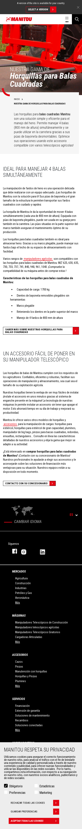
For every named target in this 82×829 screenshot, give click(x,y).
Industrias (20, 588)
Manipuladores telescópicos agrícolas (37, 627)
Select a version (42, 9)
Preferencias (17, 793)
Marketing (45, 793)
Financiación (22, 705)
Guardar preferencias (35, 812)
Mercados (19, 571)
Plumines (20, 681)
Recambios (21, 720)
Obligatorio (16, 786)
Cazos (19, 661)
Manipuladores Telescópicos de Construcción (41, 622)
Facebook (12, 551)
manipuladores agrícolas (38, 258)
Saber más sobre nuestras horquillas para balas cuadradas (42, 330)
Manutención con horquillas (31, 671)
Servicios (18, 699)
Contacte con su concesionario (30, 483)
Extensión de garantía (27, 710)
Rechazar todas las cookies (35, 803)
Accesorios (20, 655)
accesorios (10, 424)
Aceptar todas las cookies (35, 821)
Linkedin (45, 551)
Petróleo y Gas (23, 593)
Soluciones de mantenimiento (32, 715)
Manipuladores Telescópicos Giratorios (37, 632)
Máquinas (19, 615)
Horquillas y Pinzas (26, 676)
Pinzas (19, 666)
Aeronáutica (22, 597)
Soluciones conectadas (29, 725)
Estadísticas (47, 786)
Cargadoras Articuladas (28, 637)
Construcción (23, 583)
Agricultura (21, 578)
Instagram (26, 551)
